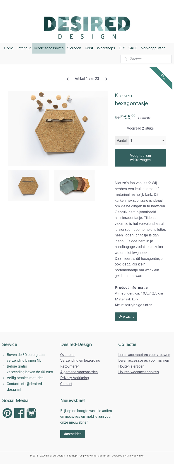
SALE (133, 48)
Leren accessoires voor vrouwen (144, 355)
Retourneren (70, 366)
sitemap (72, 455)
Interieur (24, 48)
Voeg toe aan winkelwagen (140, 157)
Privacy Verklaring (74, 378)
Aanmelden (73, 434)
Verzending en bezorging (80, 360)
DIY (122, 48)
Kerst (89, 48)
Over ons (67, 355)
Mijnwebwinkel (135, 455)
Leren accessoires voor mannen (143, 360)
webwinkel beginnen (97, 455)
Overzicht (126, 316)
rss (80, 455)
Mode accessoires (49, 48)
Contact (66, 384)
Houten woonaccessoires (138, 372)
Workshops (106, 48)
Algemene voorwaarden (79, 372)
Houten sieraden (131, 366)
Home (9, 48)
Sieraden (74, 48)
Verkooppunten (153, 48)
